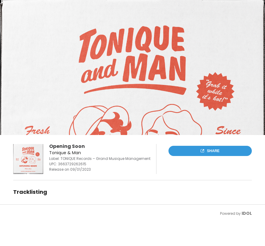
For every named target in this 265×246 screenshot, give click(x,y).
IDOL (247, 213)
